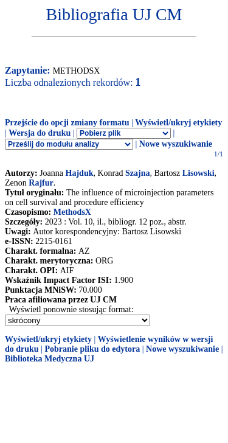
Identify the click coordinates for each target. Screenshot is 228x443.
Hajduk (80, 173)
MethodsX (72, 212)
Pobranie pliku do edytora (92, 349)
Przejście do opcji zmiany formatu (67, 122)
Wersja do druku (40, 133)
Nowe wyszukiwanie (175, 143)
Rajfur (41, 182)
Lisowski (198, 173)
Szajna (137, 173)
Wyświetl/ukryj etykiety (178, 122)
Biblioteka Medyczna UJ (49, 358)
